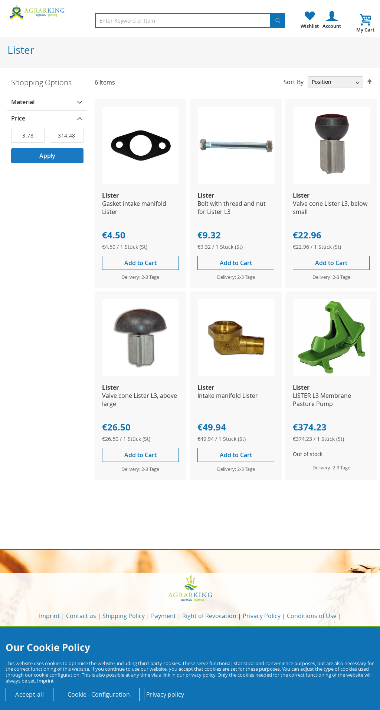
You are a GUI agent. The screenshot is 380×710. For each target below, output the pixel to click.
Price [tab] (18, 118)
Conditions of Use (312, 616)
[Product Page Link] (140, 181)
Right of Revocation (209, 616)
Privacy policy (165, 694)
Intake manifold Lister (227, 396)
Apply (47, 156)
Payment (163, 616)
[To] (66, 135)
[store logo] (38, 12)
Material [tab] (23, 102)
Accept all (29, 694)
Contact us (81, 616)
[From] (28, 135)
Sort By (294, 81)
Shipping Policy (123, 616)
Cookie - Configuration (99, 694)
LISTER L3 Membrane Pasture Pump (322, 400)
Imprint (49, 616)
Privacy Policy (262, 616)
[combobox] (190, 20)
